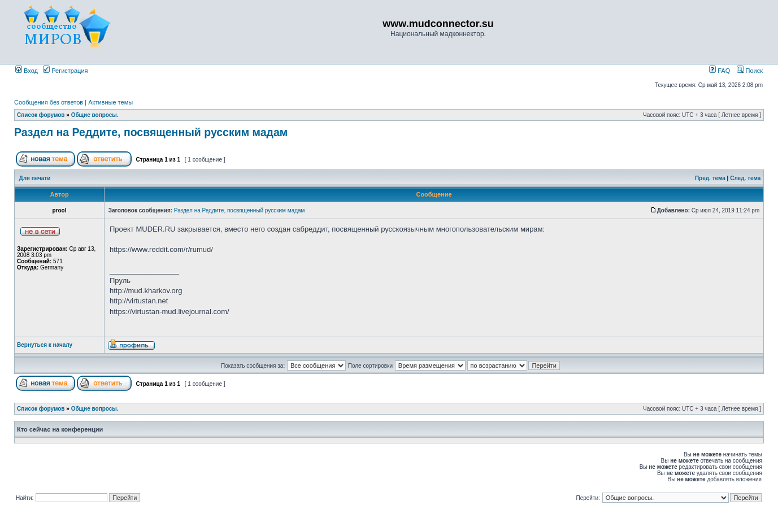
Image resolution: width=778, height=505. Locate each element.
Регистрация (65, 70)
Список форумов (41, 115)
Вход (26, 70)
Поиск (750, 70)
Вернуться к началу (44, 345)
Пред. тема (710, 178)
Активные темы (110, 102)
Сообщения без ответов (48, 102)
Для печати (35, 178)
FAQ (719, 70)
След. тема (745, 178)
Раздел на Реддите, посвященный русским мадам (151, 132)
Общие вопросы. (95, 115)
